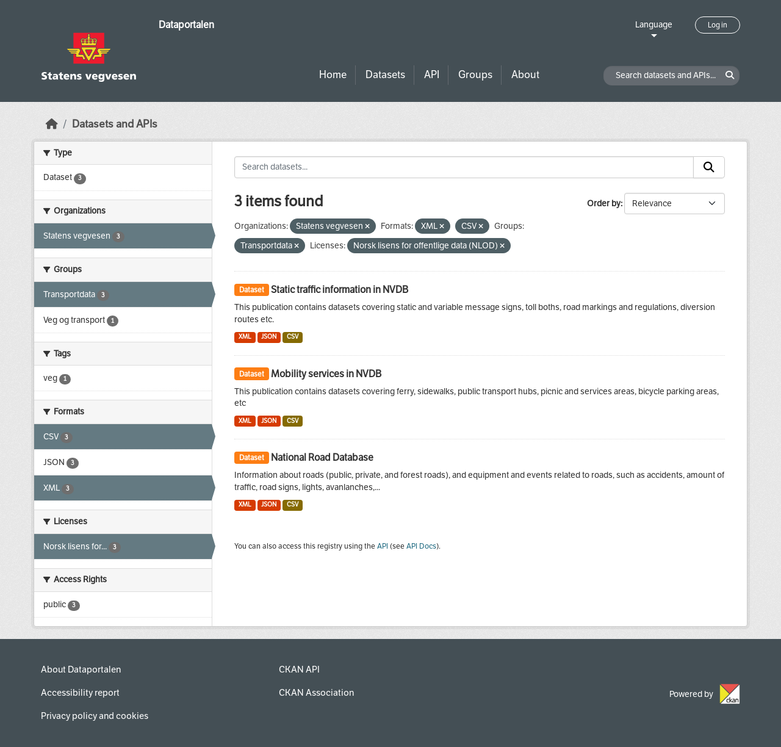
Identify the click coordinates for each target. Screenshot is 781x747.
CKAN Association (316, 692)
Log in (717, 25)
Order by (604, 203)
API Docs (421, 546)
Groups (475, 74)
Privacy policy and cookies (94, 715)
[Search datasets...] (464, 167)
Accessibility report (80, 692)
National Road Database (322, 457)
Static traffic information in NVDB (339, 289)
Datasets (385, 74)
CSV (292, 337)
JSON (268, 337)
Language (653, 25)
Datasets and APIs (114, 124)
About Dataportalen (81, 669)
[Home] (52, 124)
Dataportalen (186, 25)
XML (245, 337)
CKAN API (299, 669)
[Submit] (709, 167)
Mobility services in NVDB (326, 374)
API (431, 74)
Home (333, 74)
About (525, 74)
